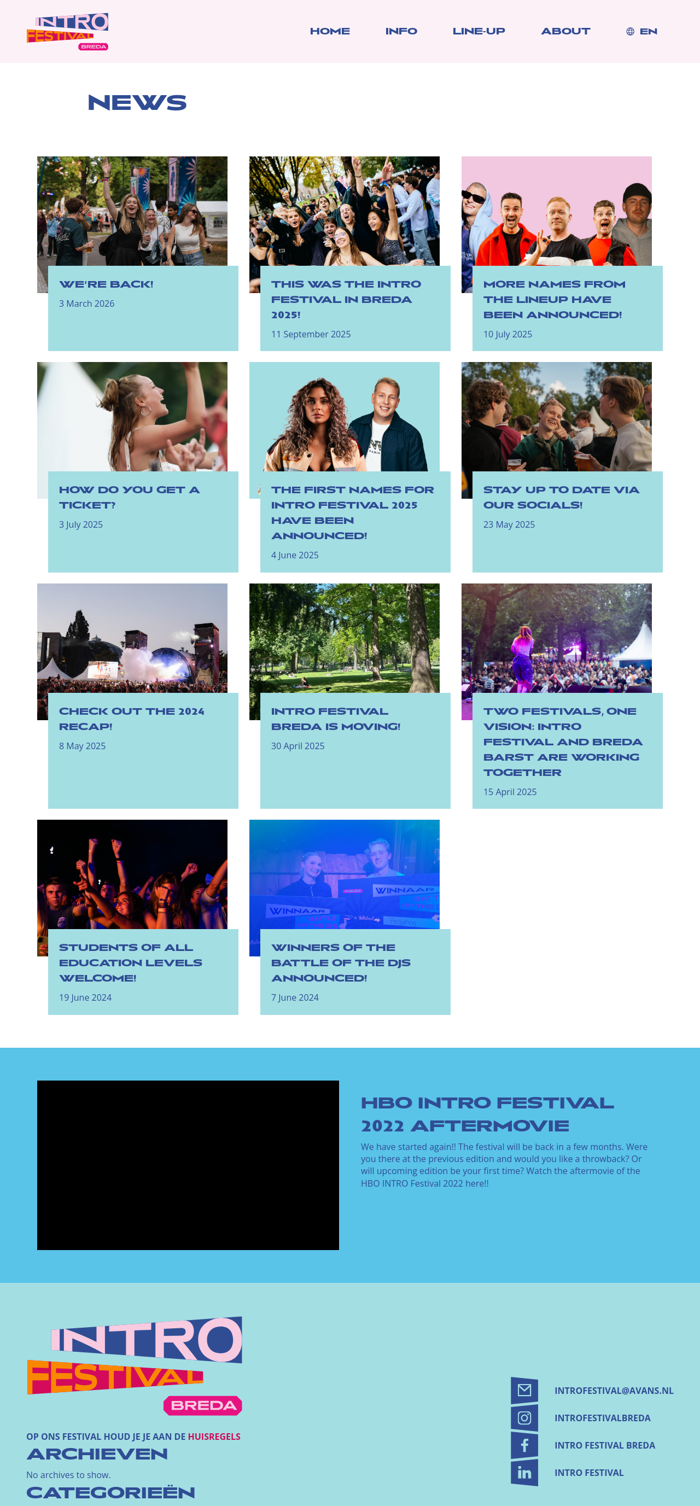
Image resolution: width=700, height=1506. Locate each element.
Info (401, 31)
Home (330, 31)
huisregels (214, 1437)
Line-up (479, 31)
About (566, 31)
